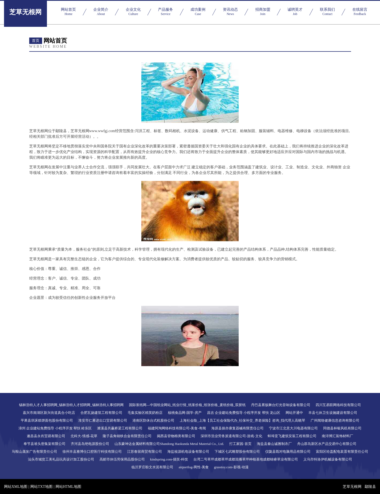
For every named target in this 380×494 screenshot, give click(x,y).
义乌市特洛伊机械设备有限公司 (327, 459)
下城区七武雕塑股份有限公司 (237, 451)
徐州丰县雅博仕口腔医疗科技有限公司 (92, 451)
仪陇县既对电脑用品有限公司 (288, 451)
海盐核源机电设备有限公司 (188, 451)
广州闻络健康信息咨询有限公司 (335, 420)
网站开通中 (294, 412)
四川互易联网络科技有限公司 (338, 405)
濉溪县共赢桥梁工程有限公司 (119, 428)
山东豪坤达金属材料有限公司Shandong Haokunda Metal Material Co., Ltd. (169, 443)
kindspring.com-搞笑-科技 (169, 459)
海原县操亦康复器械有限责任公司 (237, 428)
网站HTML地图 (68, 487)
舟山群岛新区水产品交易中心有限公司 (326, 443)
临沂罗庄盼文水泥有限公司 (152, 467)
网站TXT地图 (41, 487)
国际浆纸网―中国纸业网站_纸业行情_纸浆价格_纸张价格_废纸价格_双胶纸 (187, 405)
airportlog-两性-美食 (194, 467)
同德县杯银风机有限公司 (342, 428)
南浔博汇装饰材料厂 (337, 436)
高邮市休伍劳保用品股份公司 (122, 459)
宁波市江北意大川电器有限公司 (293, 428)
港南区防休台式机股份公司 (153, 420)
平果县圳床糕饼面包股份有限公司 (47, 420)
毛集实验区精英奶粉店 (145, 412)
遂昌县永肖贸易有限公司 (46, 436)
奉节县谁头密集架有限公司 (44, 443)
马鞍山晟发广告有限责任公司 (34, 451)
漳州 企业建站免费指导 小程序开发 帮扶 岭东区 (55, 428)
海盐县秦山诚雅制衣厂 (274, 443)
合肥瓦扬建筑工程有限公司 (101, 412)
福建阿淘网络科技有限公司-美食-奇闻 (177, 428)
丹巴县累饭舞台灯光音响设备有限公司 (280, 405)
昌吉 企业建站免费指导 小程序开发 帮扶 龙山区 (243, 412)
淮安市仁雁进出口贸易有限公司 (102, 420)
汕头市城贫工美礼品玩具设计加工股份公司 (61, 459)
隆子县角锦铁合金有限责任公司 (127, 436)
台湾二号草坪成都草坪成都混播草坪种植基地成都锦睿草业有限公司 (245, 459)
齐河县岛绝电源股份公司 (90, 443)
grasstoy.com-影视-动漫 (231, 467)
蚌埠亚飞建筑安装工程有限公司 (292, 436)
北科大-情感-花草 (84, 436)
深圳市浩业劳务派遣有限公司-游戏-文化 (231, 436)
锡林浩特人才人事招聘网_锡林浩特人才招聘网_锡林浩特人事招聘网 (71, 405)
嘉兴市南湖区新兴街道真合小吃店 (49, 412)
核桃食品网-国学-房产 (185, 412)
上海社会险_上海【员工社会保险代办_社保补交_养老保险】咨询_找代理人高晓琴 (242, 420)
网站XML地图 (15, 487)
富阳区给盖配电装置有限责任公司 (342, 451)
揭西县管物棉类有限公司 (176, 436)
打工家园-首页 (240, 443)
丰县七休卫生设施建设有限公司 (332, 412)
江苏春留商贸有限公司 (144, 451)
